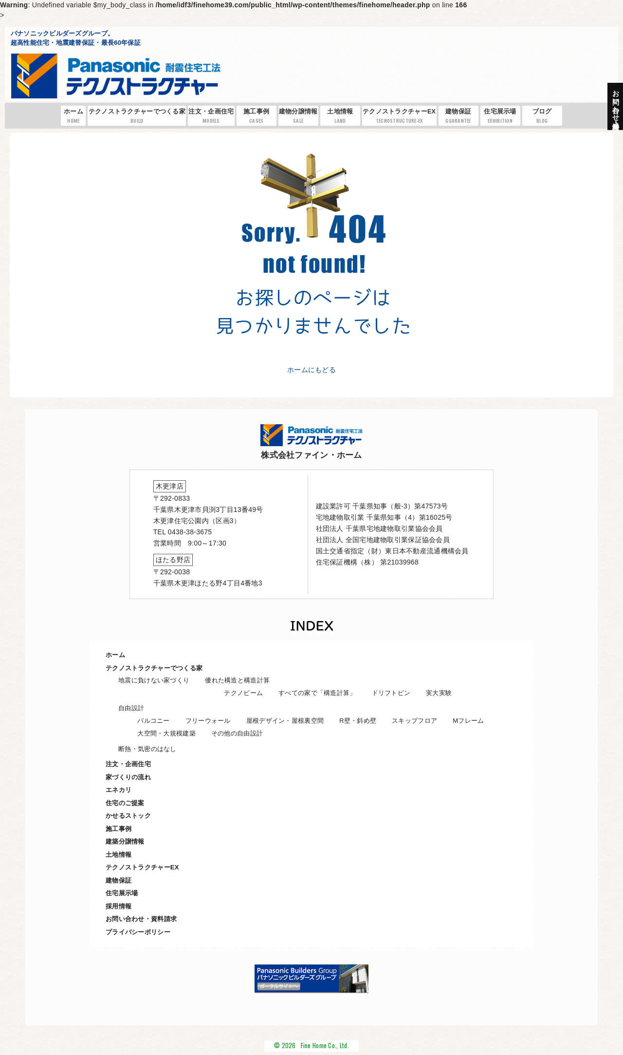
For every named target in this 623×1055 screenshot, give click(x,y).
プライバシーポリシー (138, 932)
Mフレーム (468, 720)
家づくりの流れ (128, 777)
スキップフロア (414, 720)
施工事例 (256, 116)
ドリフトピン (391, 693)
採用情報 (118, 906)
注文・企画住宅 (211, 116)
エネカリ (118, 789)
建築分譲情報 (125, 841)
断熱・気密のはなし (147, 749)
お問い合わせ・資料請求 (141, 919)
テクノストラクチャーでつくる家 (137, 116)
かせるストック (128, 815)
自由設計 (131, 708)
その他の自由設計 (237, 733)
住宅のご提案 (125, 803)
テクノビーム (243, 693)
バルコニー (153, 720)
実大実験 (439, 693)
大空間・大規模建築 (166, 733)
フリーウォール (208, 720)
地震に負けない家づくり (153, 680)
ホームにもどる (311, 370)
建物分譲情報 (298, 116)
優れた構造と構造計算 (237, 680)
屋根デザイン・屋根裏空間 (285, 720)
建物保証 (458, 116)
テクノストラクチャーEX (399, 116)
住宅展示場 (500, 116)
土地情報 (340, 116)
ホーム (74, 116)
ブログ (542, 116)
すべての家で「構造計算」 (317, 693)
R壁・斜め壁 (357, 720)
